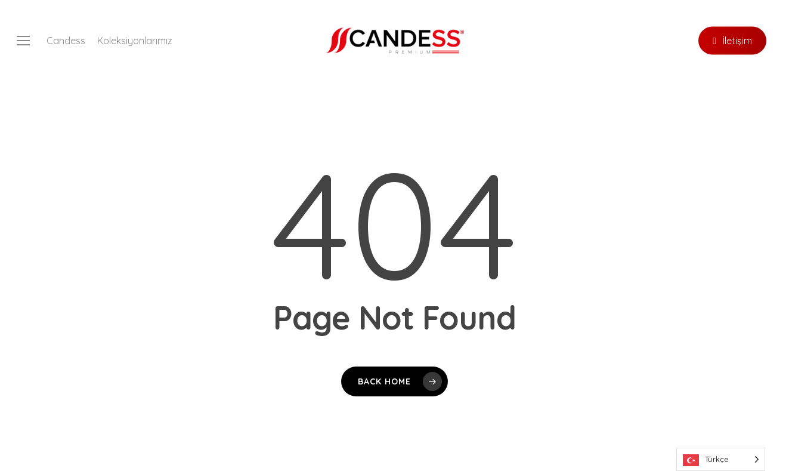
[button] (23, 41)
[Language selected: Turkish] (720, 459)
